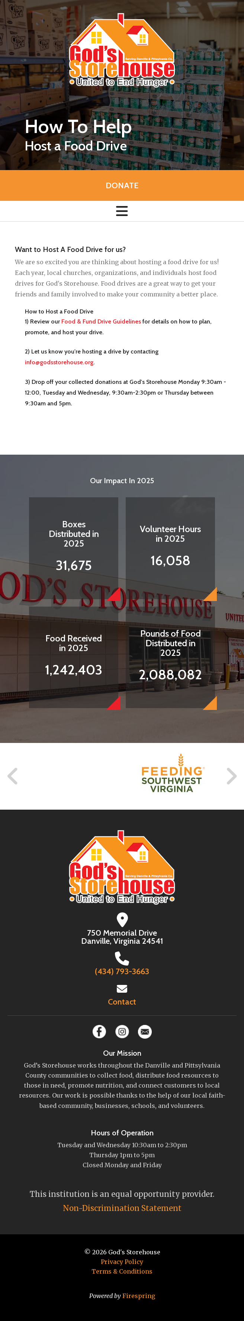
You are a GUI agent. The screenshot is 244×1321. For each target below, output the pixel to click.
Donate (122, 185)
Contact (122, 1002)
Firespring (138, 1296)
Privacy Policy (122, 1261)
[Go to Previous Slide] (13, 776)
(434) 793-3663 (122, 971)
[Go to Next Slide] (231, 776)
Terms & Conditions (122, 1271)
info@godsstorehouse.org (59, 362)
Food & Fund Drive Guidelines (101, 321)
